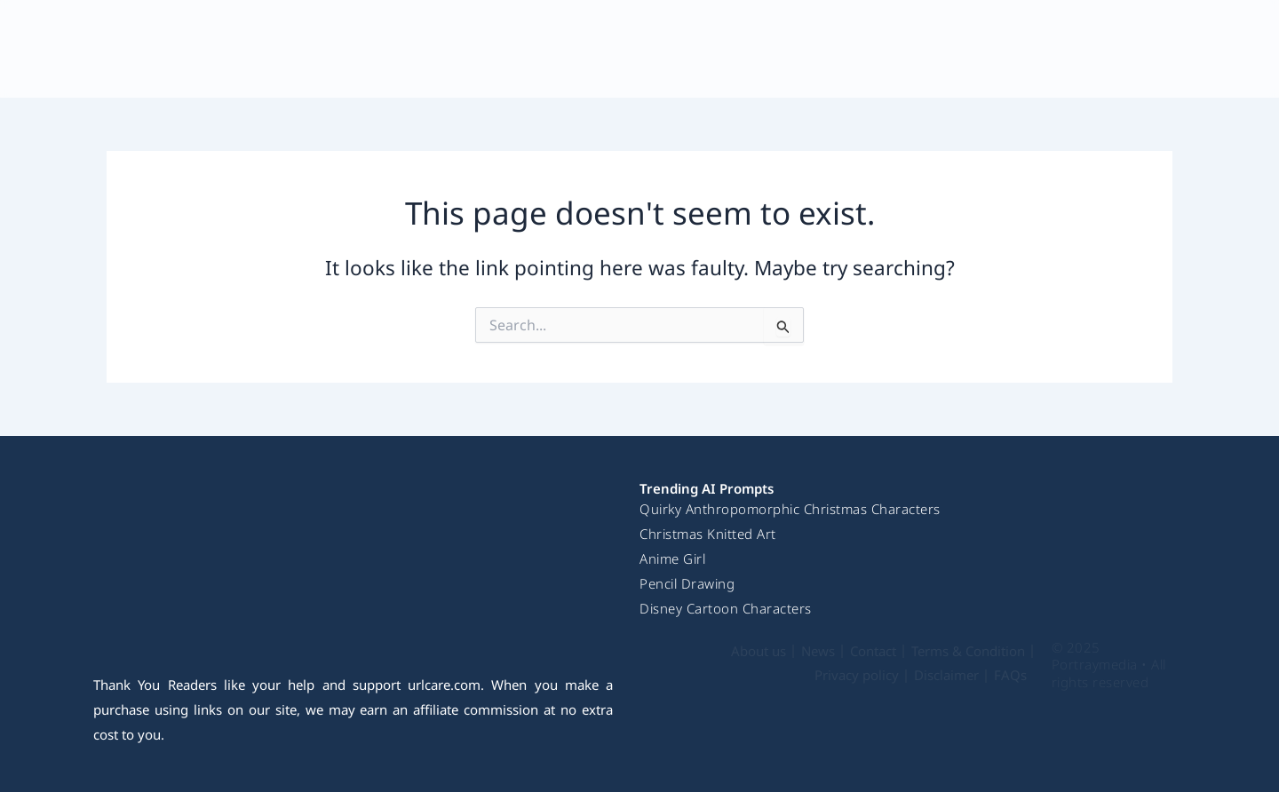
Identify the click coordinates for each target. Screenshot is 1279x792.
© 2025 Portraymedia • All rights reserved (1109, 664)
